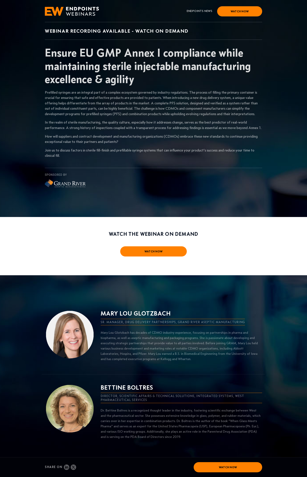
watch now (153, 251)
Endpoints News (199, 11)
